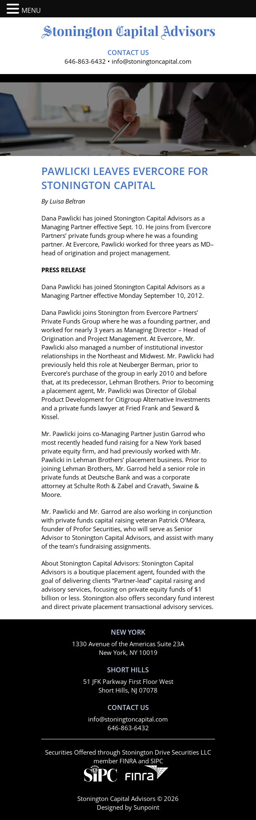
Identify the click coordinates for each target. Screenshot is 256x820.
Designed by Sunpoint (128, 807)
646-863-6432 (85, 61)
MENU (31, 10)
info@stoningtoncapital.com (151, 61)
